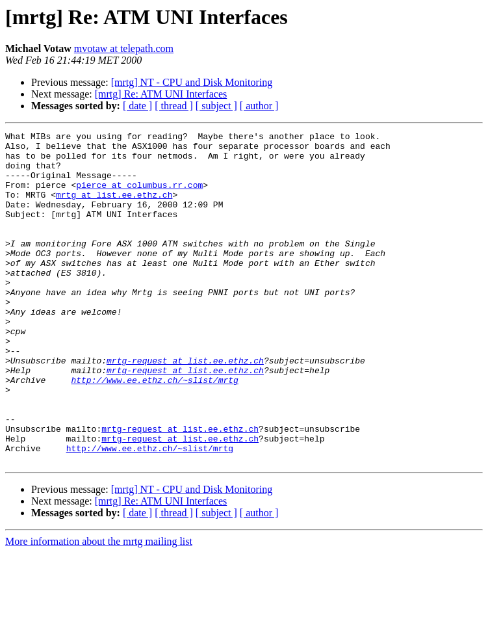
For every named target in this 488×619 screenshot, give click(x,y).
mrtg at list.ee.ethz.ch (114, 208)
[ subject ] (216, 105)
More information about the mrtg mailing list (98, 607)
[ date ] (137, 105)
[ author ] (259, 105)
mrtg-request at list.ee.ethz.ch (185, 407)
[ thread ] (174, 105)
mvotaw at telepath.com (123, 48)
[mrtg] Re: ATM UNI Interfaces (161, 93)
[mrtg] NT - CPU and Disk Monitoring (192, 82)
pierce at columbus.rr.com (139, 196)
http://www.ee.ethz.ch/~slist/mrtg (154, 430)
